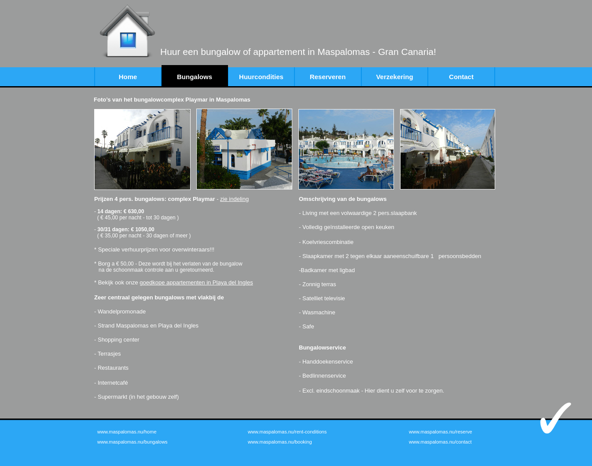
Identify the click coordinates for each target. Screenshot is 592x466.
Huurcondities (261, 76)
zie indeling (234, 199)
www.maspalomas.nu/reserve (440, 431)
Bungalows (194, 76)
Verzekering (394, 76)
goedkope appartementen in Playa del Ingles (196, 282)
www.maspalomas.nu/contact (440, 441)
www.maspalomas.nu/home (127, 431)
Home (128, 76)
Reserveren (328, 76)
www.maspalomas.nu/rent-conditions (287, 431)
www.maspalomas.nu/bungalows (132, 441)
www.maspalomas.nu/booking (280, 441)
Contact (461, 76)
